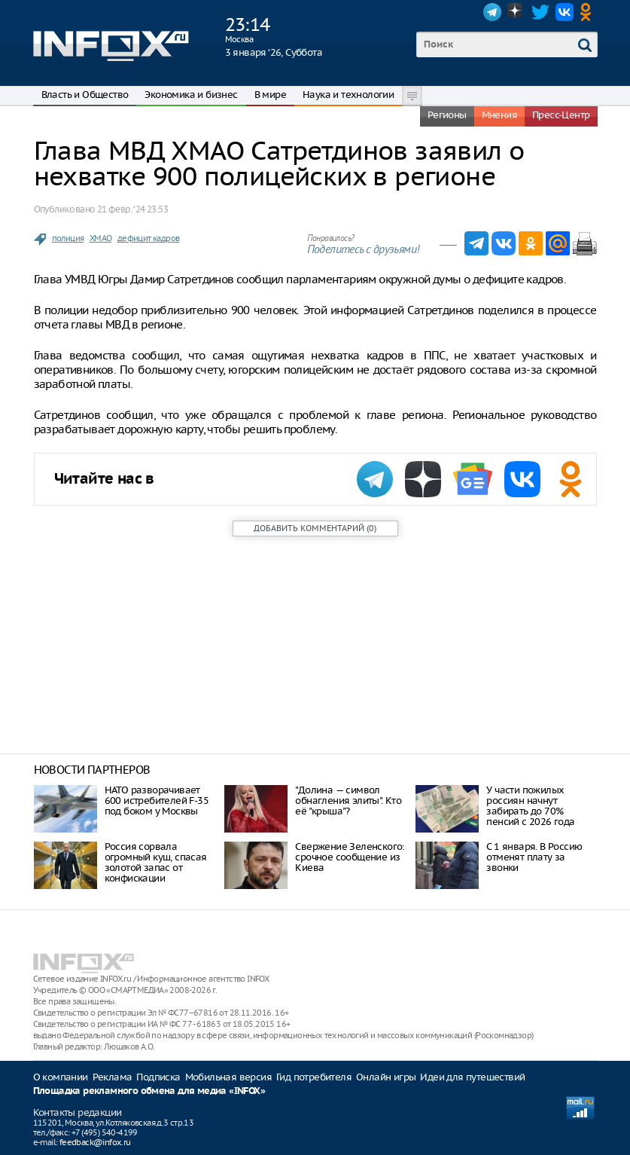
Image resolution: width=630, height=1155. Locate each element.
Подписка (158, 1077)
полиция (68, 238)
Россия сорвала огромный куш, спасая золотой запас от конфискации (156, 862)
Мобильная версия (228, 1077)
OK (589, 12)
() (315, 528)
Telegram (492, 12)
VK (564, 12)
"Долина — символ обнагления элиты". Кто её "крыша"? (348, 800)
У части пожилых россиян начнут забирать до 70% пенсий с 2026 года (530, 806)
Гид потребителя (314, 1077)
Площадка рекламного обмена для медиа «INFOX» (149, 1091)
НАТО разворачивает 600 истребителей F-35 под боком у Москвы (156, 800)
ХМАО (101, 238)
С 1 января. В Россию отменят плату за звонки (534, 857)
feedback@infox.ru (95, 1142)
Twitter (540, 12)
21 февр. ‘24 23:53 (132, 209)
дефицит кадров (148, 238)
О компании (60, 1077)
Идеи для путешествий (472, 1077)
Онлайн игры (385, 1077)
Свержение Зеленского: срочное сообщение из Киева (349, 857)
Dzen (516, 12)
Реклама (112, 1077)
